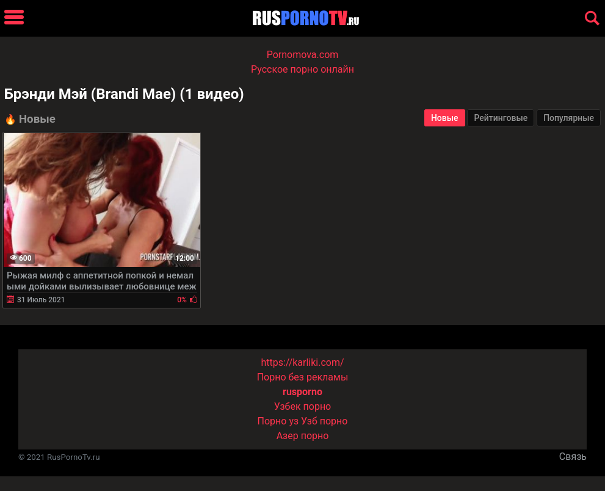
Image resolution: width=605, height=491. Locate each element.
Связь (573, 456)
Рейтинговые (500, 118)
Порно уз (278, 421)
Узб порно (324, 421)
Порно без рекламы (303, 377)
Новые (444, 118)
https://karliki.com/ (302, 362)
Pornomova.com (303, 54)
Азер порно (303, 436)
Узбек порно (302, 406)
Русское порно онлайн (302, 69)
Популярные (568, 118)
